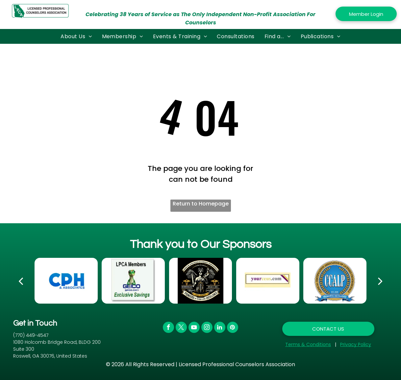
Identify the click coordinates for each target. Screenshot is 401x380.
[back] (20, 281)
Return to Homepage (201, 203)
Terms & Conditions (308, 344)
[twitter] (181, 328)
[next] (380, 281)
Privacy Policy (355, 344)
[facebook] (168, 328)
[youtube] (194, 328)
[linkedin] (219, 328)
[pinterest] (232, 328)
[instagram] (207, 328)
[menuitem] (76, 36)
